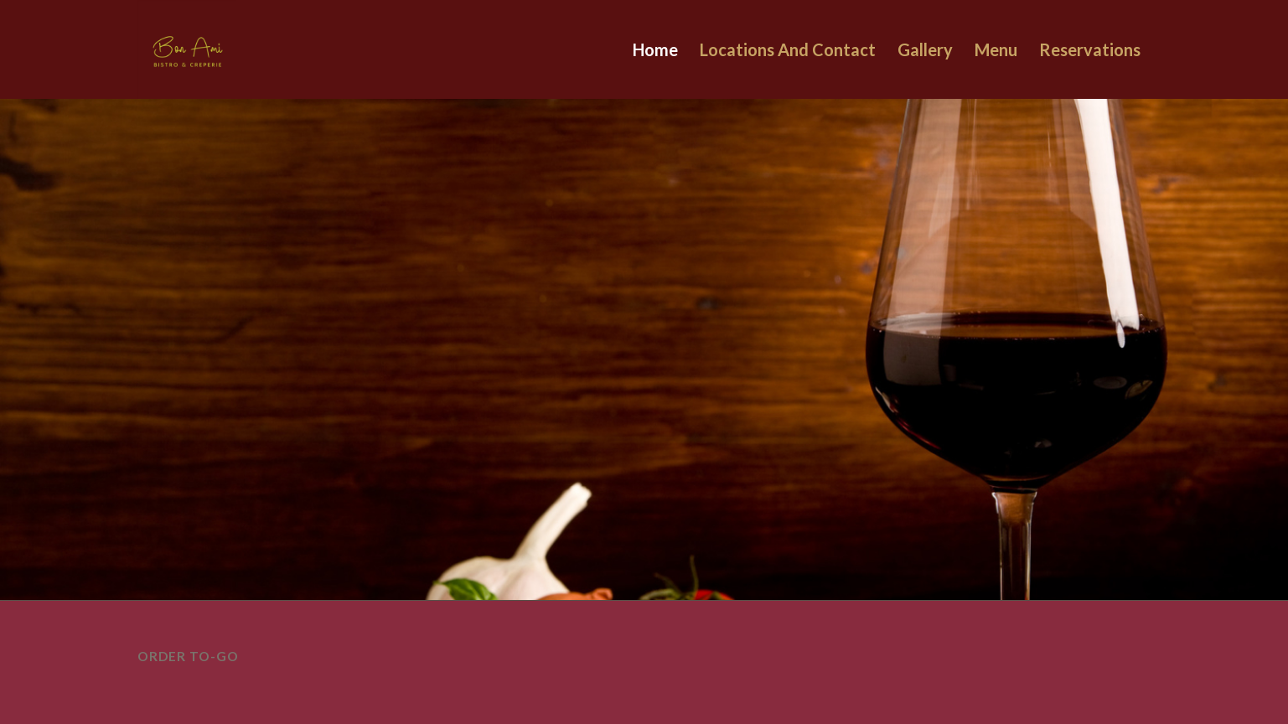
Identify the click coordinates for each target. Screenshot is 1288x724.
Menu (996, 49)
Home (655, 49)
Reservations (1090, 49)
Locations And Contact (788, 49)
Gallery (925, 49)
